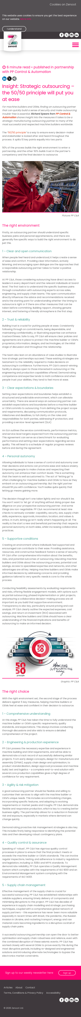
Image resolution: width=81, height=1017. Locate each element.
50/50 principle (17, 132)
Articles (8, 987)
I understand (14, 29)
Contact (30, 987)
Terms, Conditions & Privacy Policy (23, 993)
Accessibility (53, 993)
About (18, 987)
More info (25, 19)
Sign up (67, 972)
